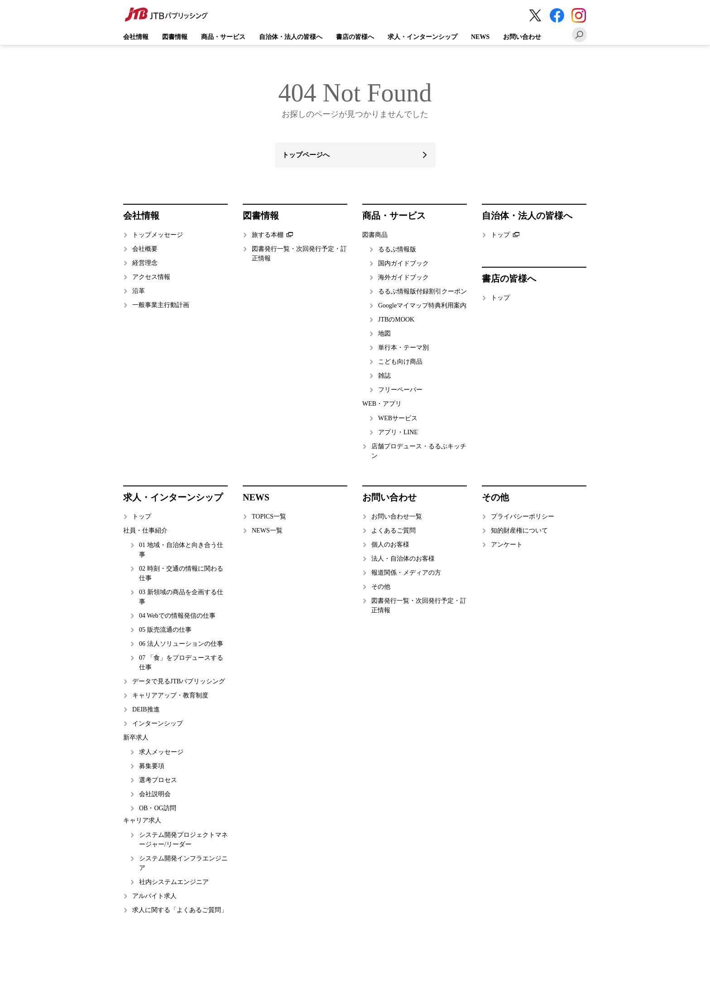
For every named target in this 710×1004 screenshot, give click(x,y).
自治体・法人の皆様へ (290, 37)
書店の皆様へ (355, 37)
